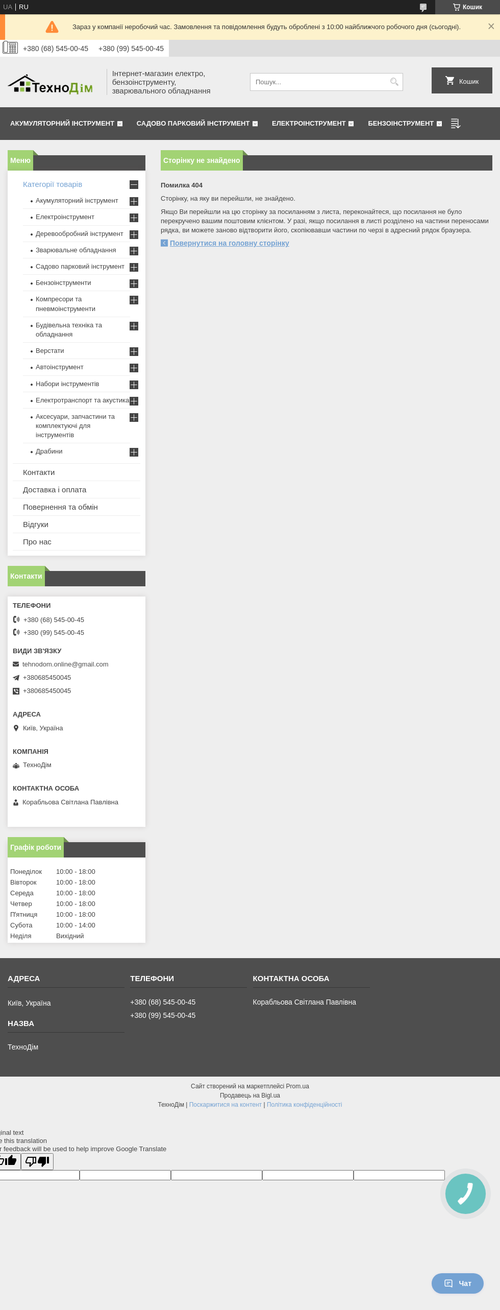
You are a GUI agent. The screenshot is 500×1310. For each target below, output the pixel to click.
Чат (457, 1283)
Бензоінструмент (401, 123)
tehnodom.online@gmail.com (65, 664)
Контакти (39, 472)
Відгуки (35, 524)
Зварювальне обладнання (76, 250)
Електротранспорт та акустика (82, 400)
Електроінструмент (309, 123)
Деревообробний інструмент (79, 233)
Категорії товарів (52, 184)
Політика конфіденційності (304, 1104)
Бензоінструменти (63, 283)
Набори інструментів (67, 384)
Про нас (37, 541)
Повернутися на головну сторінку (229, 243)
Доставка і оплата (54, 489)
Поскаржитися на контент (225, 1104)
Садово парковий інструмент (193, 123)
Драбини (49, 451)
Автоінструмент (60, 367)
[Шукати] (394, 82)
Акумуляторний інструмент (62, 123)
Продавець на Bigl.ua (250, 1095)
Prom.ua (297, 1086)
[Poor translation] (37, 1161)
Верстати (50, 350)
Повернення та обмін (60, 507)
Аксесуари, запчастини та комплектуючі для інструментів (75, 426)
